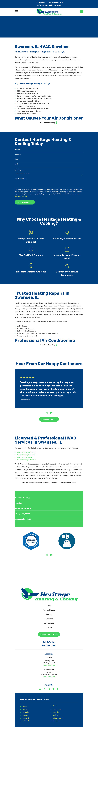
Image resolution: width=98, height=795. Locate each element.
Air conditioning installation (26, 460)
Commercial (49, 619)
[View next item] (51, 413)
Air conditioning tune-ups (26, 455)
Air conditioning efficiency (26, 453)
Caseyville (26, 719)
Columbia (56, 722)
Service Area (49, 624)
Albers (25, 707)
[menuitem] (17, 752)
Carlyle (55, 716)
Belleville (26, 713)
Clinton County (58, 719)
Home (49, 606)
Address (17, 169)
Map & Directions (49, 666)
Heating (49, 615)
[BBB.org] (45, 690)
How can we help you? (21, 179)
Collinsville (26, 722)
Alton (55, 706)
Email (16, 164)
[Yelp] (49, 690)
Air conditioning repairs (25, 458)
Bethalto (56, 713)
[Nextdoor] (53, 690)
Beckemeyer (57, 710)
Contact (49, 628)
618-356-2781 (49, 646)
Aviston (25, 710)
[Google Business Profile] (40, 690)
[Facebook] (58, 690)
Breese (25, 716)
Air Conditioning (49, 611)
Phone (16, 159)
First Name (18, 149)
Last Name (18, 154)
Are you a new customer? (22, 174)
